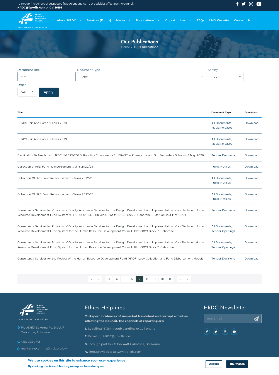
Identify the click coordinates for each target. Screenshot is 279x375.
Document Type (88, 69)
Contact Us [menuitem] (242, 20)
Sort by (213, 69)
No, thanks (237, 364)
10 (163, 279)
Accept (214, 364)
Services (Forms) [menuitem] (99, 20)
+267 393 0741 (30, 343)
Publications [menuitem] (147, 21)
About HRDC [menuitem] (68, 21)
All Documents (221, 123)
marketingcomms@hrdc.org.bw (44, 350)
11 (171, 279)
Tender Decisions (223, 155)
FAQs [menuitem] (200, 20)
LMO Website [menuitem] (219, 20)
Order (21, 85)
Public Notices (221, 166)
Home (125, 59)
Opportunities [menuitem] (177, 21)
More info (111, 366)
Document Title (28, 69)
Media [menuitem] (122, 21)
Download (252, 123)
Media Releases (221, 127)
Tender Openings (223, 231)
